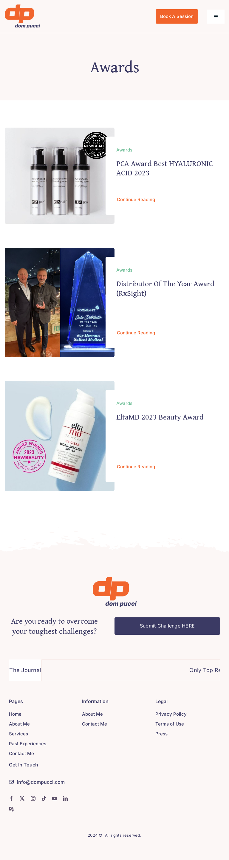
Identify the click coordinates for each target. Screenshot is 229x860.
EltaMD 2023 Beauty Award (160, 417)
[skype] (11, 809)
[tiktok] (43, 798)
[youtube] (54, 798)
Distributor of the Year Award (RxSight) (165, 288)
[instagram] (33, 798)
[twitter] (22, 798)
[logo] (22, 7)
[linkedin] (65, 798)
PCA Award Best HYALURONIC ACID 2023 (164, 167)
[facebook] (11, 798)
